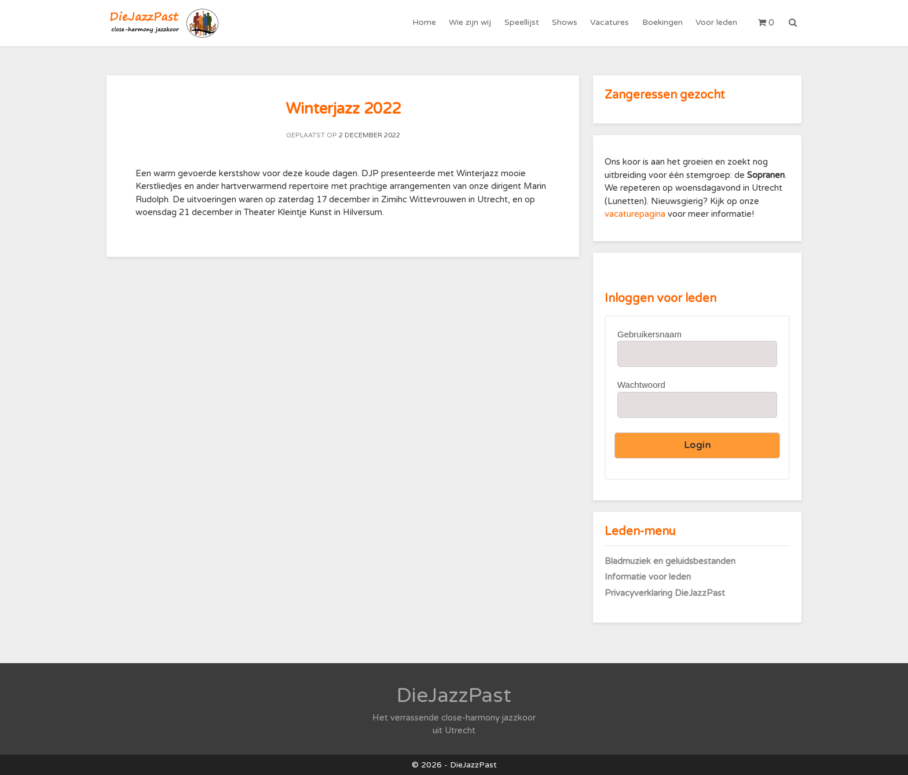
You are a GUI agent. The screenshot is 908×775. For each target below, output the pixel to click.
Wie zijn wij (471, 23)
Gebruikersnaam (649, 334)
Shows (565, 23)
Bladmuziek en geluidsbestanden (670, 561)
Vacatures (610, 23)
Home (425, 23)
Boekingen (662, 23)
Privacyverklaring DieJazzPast (665, 593)
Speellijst (522, 23)
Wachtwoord (641, 385)
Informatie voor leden (648, 577)
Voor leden (716, 23)
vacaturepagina (636, 214)
